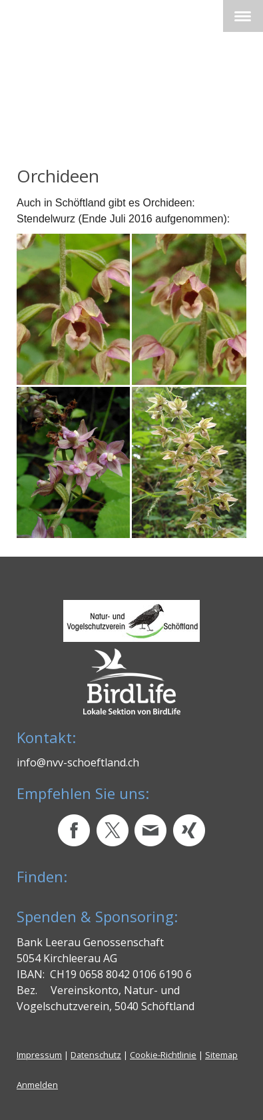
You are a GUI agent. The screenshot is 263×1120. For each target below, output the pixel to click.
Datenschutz (96, 1055)
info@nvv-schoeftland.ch (78, 762)
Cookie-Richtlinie (163, 1055)
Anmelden (37, 1085)
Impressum (39, 1055)
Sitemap (221, 1055)
